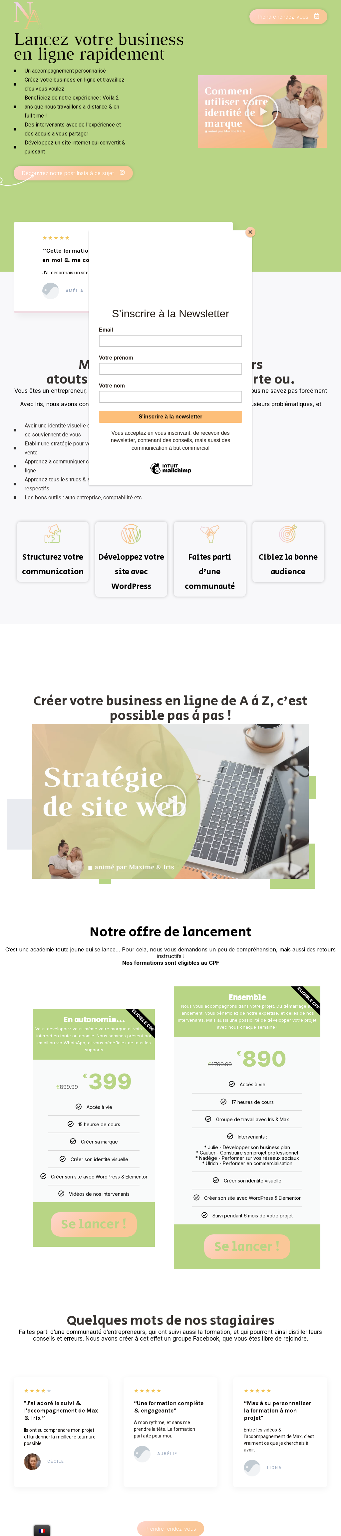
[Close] (250, 232)
